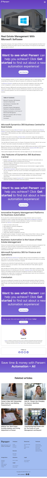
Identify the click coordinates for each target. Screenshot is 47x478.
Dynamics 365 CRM (34, 148)
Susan (6, 341)
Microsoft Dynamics (7, 83)
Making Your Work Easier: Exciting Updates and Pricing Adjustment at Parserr (10, 429)
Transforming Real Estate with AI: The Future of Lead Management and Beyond (34, 429)
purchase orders (21, 137)
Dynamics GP (20, 178)
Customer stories (29, 270)
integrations (10, 160)
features (9, 223)
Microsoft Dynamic (19, 130)
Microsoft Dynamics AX (13, 258)
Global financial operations (9, 169)
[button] (45, 2)
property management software (34, 220)
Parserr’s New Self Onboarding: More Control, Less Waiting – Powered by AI (11, 404)
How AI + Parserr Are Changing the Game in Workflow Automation (34, 404)
